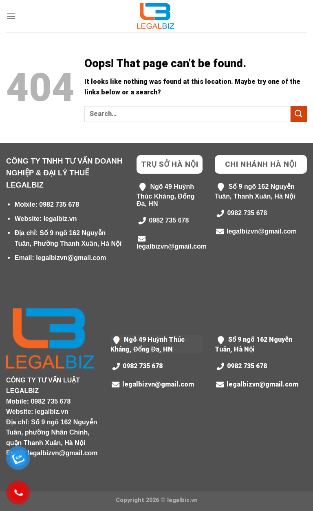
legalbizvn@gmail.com (71, 257)
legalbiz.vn (60, 218)
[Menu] (11, 16)
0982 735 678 (59, 204)
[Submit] (299, 114)
